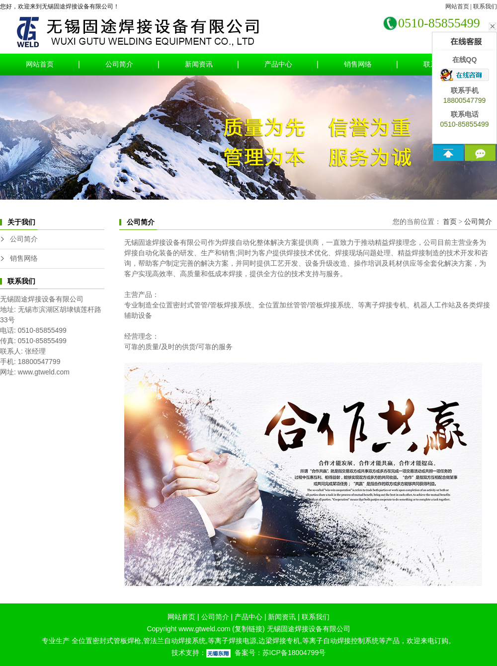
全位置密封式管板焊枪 (105, 641)
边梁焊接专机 (279, 641)
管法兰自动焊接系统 (174, 641)
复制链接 (248, 629)
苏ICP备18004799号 (294, 653)
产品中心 (278, 64)
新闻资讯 (199, 64)
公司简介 (119, 64)
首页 (450, 221)
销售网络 (358, 64)
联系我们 (485, 6)
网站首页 (457, 6)
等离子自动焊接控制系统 (340, 641)
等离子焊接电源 (232, 641)
